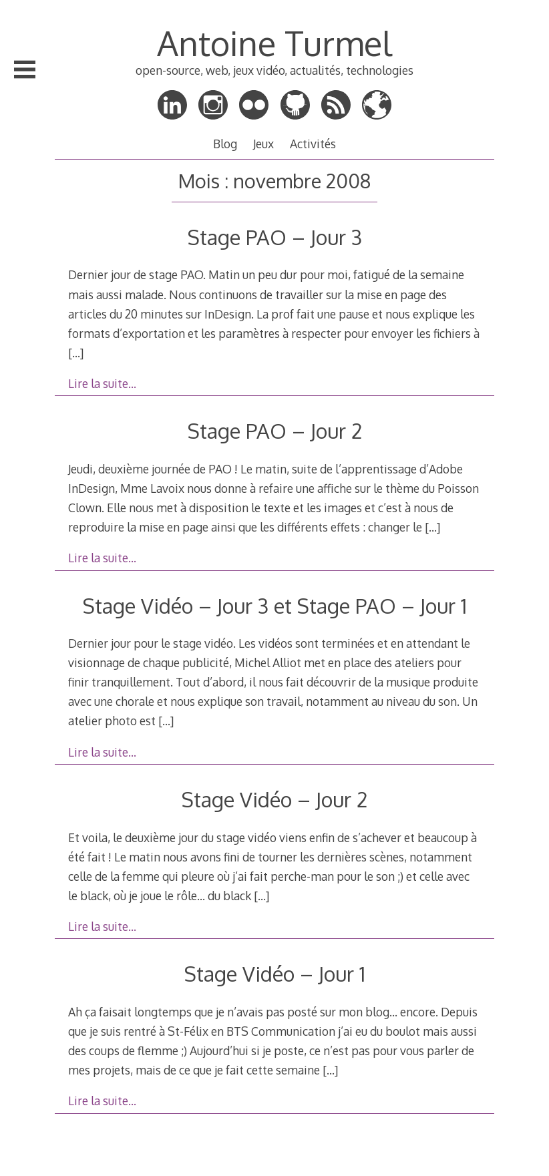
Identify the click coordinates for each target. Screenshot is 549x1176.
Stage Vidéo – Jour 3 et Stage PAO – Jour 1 (275, 605)
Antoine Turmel (274, 42)
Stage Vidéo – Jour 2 (274, 799)
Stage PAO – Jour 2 (275, 430)
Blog (225, 143)
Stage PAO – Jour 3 (275, 237)
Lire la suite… (102, 383)
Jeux (263, 143)
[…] (75, 352)
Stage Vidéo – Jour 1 (274, 973)
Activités (313, 143)
